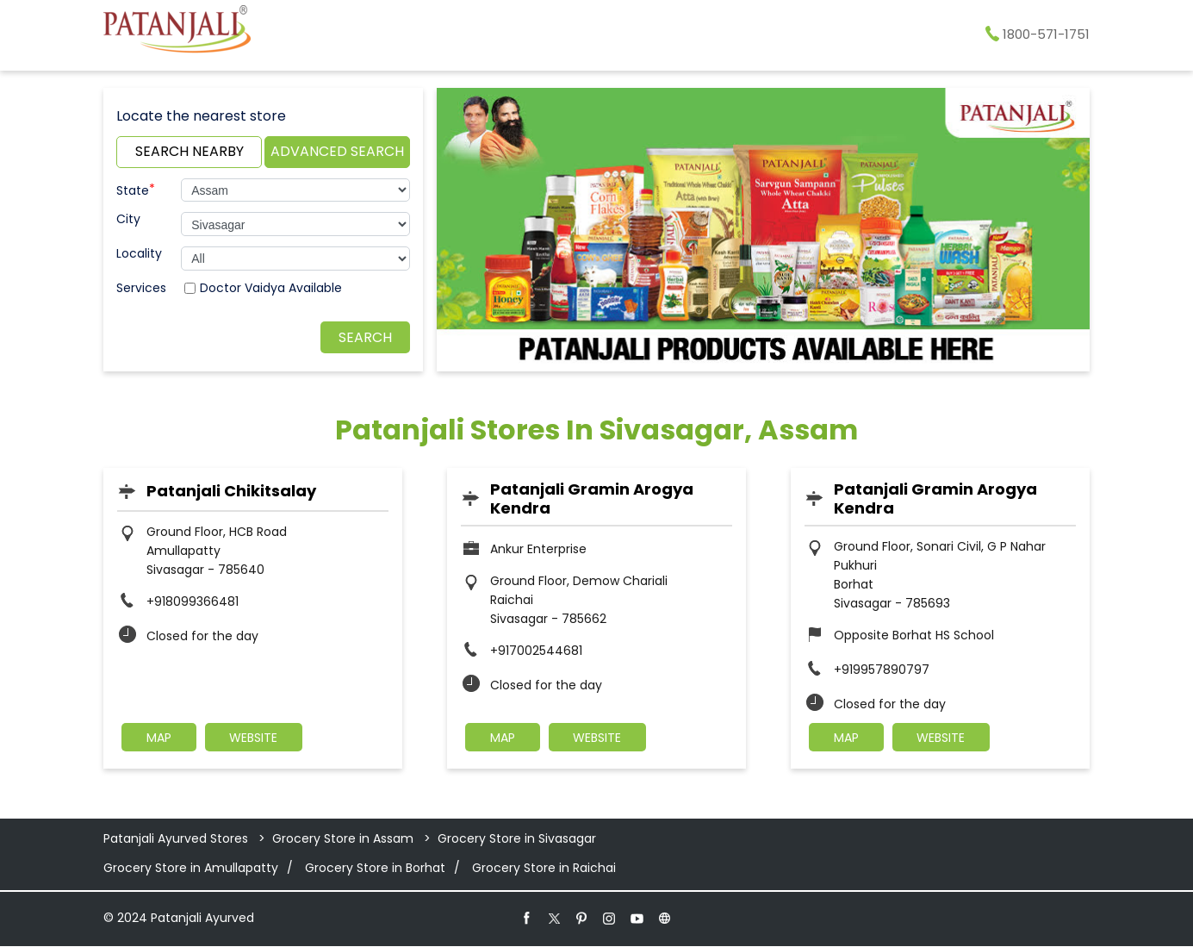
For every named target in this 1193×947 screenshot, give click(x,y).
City (128, 219)
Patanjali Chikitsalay (231, 491)
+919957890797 (881, 669)
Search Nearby (189, 151)
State (135, 188)
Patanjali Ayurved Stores (177, 839)
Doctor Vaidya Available (271, 288)
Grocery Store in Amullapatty (190, 868)
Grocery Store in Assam (342, 839)
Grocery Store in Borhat (375, 868)
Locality (139, 253)
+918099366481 (192, 601)
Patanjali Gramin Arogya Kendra (591, 498)
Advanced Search (337, 151)
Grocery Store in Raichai (544, 868)
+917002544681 (536, 650)
